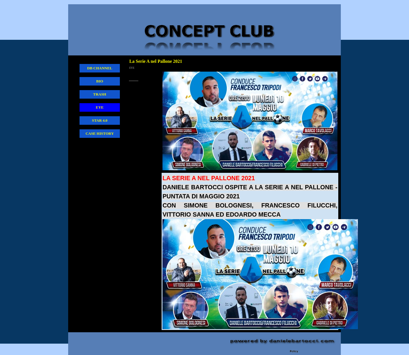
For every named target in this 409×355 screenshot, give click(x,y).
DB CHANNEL (99, 68)
